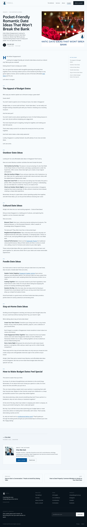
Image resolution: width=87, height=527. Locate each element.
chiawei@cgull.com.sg (74, 495)
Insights (69, 3)
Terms (82, 524)
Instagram (72, 497)
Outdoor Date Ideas (75, 64)
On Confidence (56, 497)
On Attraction (55, 500)
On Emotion (55, 503)
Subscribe (80, 514)
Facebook (71, 503)
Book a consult (79, 3)
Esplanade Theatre (31, 241)
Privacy (77, 524)
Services (58, 3)
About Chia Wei (39, 500)
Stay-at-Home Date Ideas (76, 72)
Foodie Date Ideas (74, 70)
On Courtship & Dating (15, 12)
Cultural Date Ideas (75, 67)
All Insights (55, 495)
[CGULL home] (8, 3)
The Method (51, 3)
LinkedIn (71, 500)
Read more (32, 460)
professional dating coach (25, 416)
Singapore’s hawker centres (27, 273)
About (63, 3)
